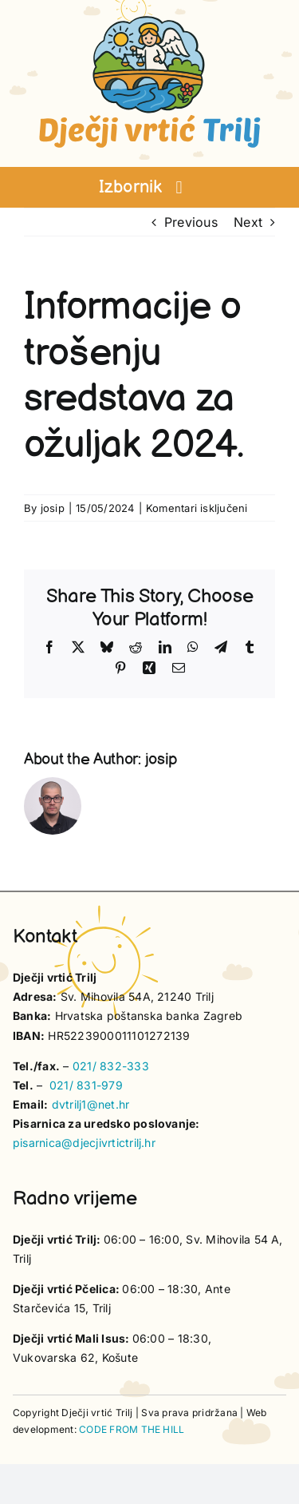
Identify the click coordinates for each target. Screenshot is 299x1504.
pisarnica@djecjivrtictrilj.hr (84, 1142)
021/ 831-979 (86, 1085)
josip (53, 508)
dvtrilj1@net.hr (91, 1104)
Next (248, 222)
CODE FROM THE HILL (131, 1429)
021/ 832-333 (111, 1066)
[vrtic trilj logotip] (149, 21)
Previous (191, 222)
